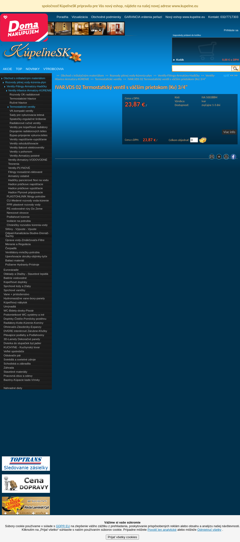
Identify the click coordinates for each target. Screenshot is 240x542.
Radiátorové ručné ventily (25, 123)
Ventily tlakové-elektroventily (27, 147)
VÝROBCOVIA (53, 69)
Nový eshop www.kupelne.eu (185, 17)
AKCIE (7, 69)
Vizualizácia (80, 17)
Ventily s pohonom (21, 151)
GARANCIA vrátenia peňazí (143, 17)
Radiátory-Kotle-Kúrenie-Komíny (23, 322)
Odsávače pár (12, 355)
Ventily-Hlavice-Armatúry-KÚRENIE (30, 90)
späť (226, 75)
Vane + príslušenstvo (16, 294)
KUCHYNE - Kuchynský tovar (22, 347)
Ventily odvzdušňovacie (24, 143)
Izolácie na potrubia (19, 220)
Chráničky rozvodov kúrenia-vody (27, 225)
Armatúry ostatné (18, 176)
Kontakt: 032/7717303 (223, 17)
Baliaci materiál (14, 260)
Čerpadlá (11, 248)
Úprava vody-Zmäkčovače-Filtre (24, 240)
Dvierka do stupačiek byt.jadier (22, 343)
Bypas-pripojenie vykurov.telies (29, 135)
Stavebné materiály (15, 371)
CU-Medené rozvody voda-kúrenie (28, 200)
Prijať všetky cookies (122, 537)
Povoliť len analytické (162, 529)
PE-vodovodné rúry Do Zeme (24, 208)
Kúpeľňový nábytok (15, 302)
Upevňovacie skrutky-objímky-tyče (26, 256)
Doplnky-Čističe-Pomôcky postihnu (25, 318)
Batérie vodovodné (15, 278)
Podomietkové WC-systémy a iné (24, 314)
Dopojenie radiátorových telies (28, 131)
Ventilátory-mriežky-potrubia (22, 252)
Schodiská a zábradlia (17, 363)
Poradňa (62, 17)
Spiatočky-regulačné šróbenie (28, 119)
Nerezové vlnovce (18, 212)
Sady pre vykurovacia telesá (27, 114)
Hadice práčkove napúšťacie (25, 184)
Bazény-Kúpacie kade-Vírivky (22, 379)
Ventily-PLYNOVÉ (19, 167)
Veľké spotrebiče (14, 351)
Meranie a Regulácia (18, 244)
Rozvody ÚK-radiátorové (25, 94)
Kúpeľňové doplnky (15, 282)
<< (232, 75)
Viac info (229, 132)
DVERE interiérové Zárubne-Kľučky (25, 331)
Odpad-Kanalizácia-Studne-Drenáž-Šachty (27, 234)
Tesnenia (13, 163)
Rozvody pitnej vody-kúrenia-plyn (25, 82)
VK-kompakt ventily (21, 110)
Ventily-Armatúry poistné (25, 155)
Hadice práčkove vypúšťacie (25, 188)
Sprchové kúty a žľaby (17, 286)
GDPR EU (63, 526)
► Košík (178, 59)
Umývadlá (10, 306)
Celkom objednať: (179, 140)
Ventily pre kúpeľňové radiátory (29, 127)
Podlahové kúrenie (18, 216)
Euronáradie (11, 269)
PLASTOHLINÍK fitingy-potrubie (26, 196)
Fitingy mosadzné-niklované (25, 172)
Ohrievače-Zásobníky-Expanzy (22, 326)
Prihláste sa (231, 30)
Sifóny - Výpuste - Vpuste (20, 229)
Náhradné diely (13, 388)
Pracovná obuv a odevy (18, 375)
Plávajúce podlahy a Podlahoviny (24, 335)
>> (236, 75)
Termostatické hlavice (23, 98)
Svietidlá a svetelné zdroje (20, 359)
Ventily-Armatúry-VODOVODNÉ (27, 159)
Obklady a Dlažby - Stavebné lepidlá (26, 273)
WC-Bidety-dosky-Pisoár (19, 310)
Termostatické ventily (22, 106)
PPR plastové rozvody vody (24, 204)
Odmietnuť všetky (209, 529)
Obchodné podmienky (106, 17)
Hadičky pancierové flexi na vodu (28, 180)
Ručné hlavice (18, 102)
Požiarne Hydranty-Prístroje (22, 264)
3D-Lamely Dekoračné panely (22, 339)
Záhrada (9, 367)
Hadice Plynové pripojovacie (25, 192)
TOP (19, 69)
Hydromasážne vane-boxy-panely (24, 298)
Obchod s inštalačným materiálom (24, 78)
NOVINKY (33, 69)
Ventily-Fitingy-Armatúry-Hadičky (27, 86)
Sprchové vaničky (14, 290)
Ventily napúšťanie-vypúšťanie (28, 139)
